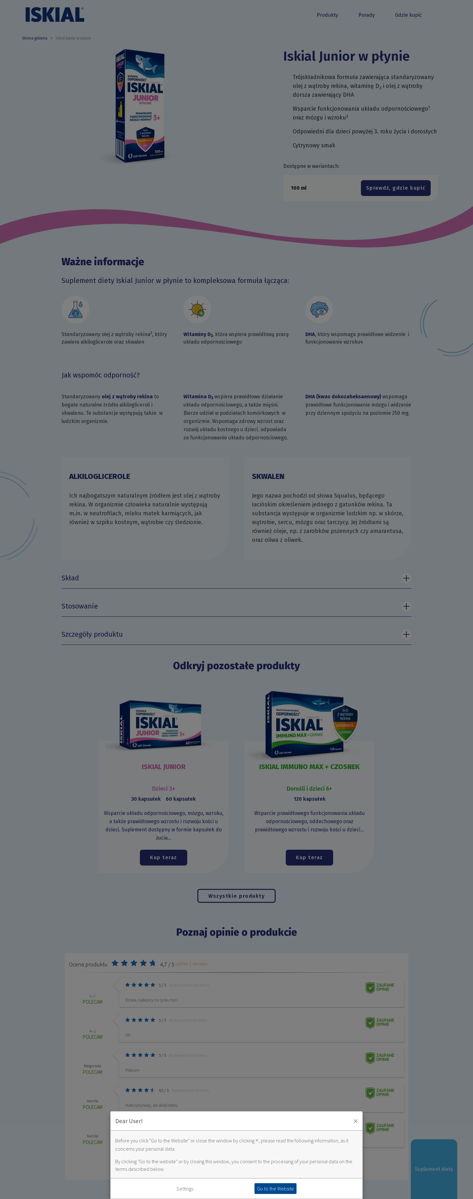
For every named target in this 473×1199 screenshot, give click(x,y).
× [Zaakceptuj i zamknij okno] (355, 1121)
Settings (185, 1188)
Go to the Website (275, 1188)
